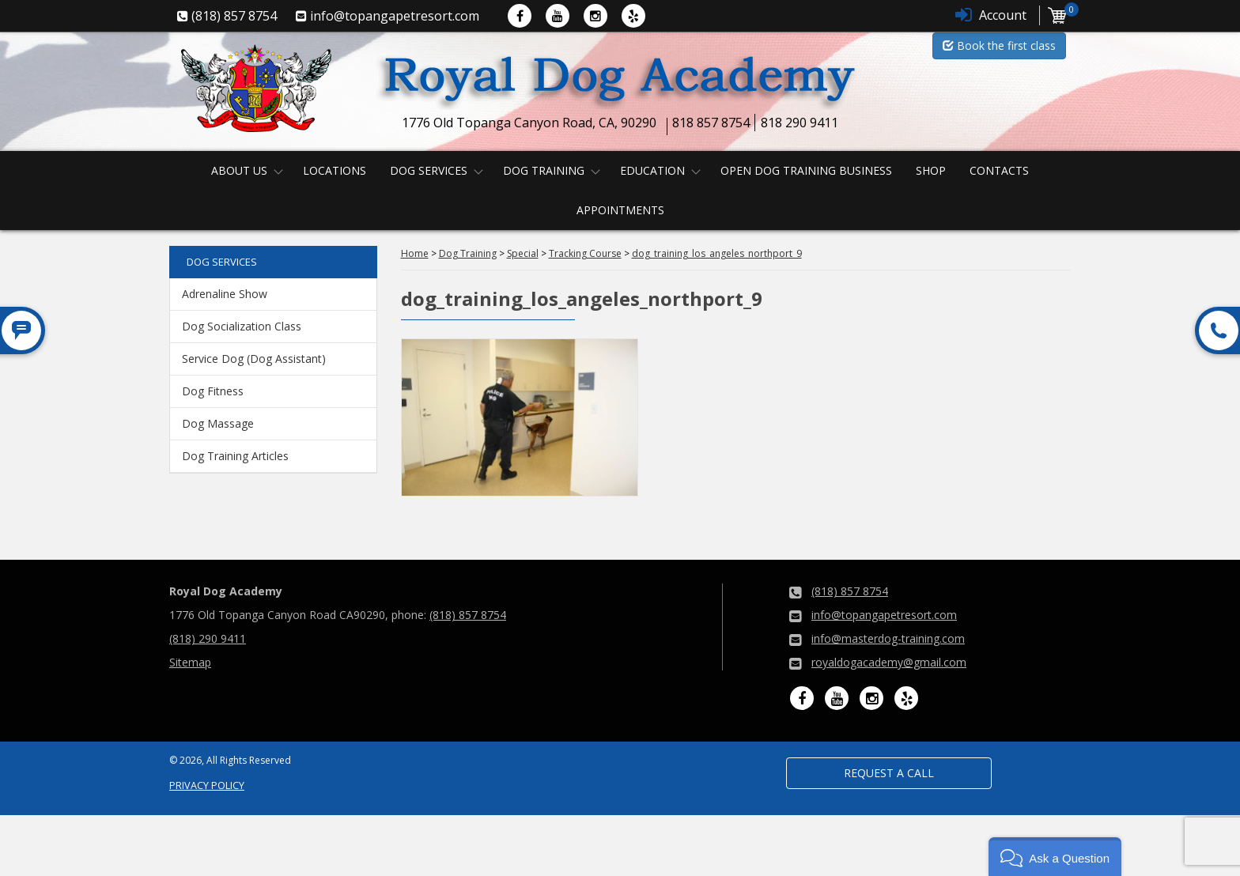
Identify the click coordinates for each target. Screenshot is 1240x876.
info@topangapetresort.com (884, 614)
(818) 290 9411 (207, 638)
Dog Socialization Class (241, 326)
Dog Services (428, 170)
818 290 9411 (799, 122)
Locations (334, 170)
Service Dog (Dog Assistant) (254, 358)
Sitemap (190, 662)
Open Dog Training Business (806, 170)
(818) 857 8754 (467, 614)
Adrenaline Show (224, 293)
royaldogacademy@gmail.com (888, 662)
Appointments (620, 209)
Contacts (999, 170)
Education (652, 170)
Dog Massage (218, 423)
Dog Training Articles (235, 455)
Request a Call (889, 772)
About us (239, 170)
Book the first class (999, 45)
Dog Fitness (213, 390)
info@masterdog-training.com (888, 638)
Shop (931, 170)
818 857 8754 (711, 122)
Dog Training (543, 170)
